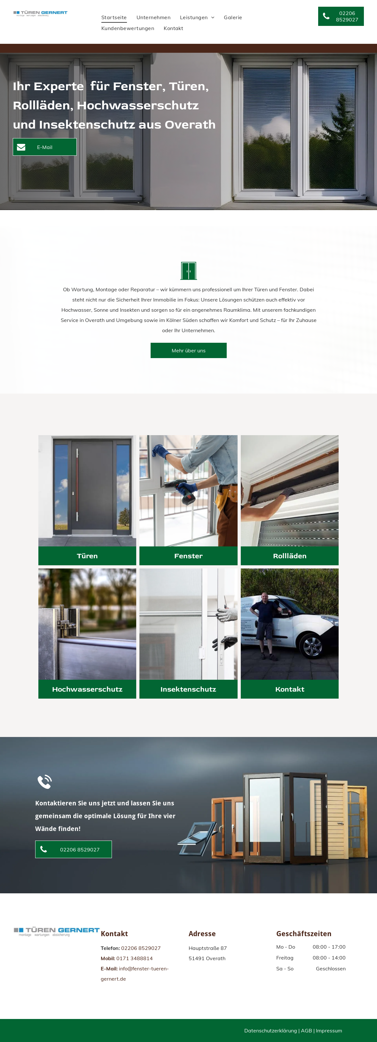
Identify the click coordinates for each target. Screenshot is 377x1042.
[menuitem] (114, 17)
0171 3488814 (134, 958)
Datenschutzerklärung (270, 1030)
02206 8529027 (141, 948)
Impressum (329, 1030)
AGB (306, 1030)
